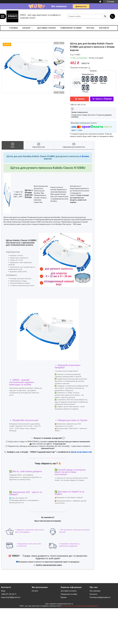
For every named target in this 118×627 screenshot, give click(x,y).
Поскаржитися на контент (70, 606)
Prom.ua (70, 604)
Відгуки (64, 597)
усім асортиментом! (82, 452)
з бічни (83, 156)
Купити (81, 99)
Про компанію (95, 591)
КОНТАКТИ (104, 28)
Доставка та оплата (68, 591)
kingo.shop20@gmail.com (10, 597)
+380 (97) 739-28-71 (9, 594)
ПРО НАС (90, 28)
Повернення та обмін (69, 594)
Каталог (35, 591)
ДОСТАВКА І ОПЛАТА (46, 28)
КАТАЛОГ (27, 28)
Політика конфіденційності (100, 597)
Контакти (93, 594)
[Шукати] (105, 16)
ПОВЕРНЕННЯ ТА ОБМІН (71, 28)
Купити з (104, 99)
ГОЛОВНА (13, 28)
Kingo (3, 591)
